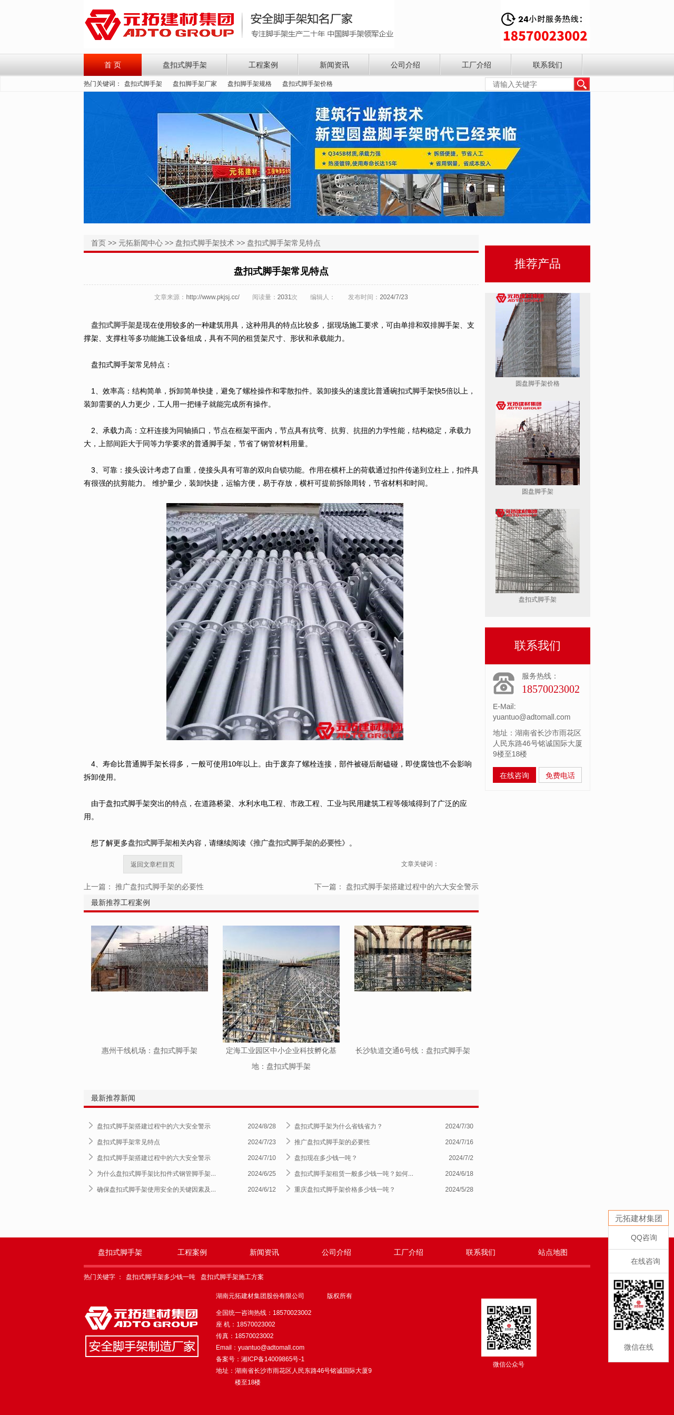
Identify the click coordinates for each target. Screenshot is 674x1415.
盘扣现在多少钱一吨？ (326, 1158)
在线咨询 (514, 775)
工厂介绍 (476, 65)
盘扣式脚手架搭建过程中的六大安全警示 (154, 1126)
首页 (98, 243)
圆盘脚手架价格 (538, 383)
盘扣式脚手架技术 (204, 243)
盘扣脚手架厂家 (195, 83)
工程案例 (263, 65)
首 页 (112, 65)
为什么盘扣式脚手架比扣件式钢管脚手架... (156, 1173)
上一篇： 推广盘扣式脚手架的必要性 (144, 886)
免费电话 (560, 775)
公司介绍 (405, 65)
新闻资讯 (334, 65)
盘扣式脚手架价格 (307, 83)
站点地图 (553, 1252)
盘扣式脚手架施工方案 (232, 1277)
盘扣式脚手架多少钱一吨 (160, 1277)
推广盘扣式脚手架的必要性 (332, 1142)
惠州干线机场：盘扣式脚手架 (149, 1050)
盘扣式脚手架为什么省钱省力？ (338, 1126)
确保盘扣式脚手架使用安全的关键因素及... (156, 1189)
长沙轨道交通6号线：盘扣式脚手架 (412, 1050)
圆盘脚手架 (537, 491)
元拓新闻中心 (140, 243)
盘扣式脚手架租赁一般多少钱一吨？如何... (353, 1173)
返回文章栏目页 (153, 864)
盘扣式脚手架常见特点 (284, 243)
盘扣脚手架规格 (249, 83)
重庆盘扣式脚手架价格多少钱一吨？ (344, 1189)
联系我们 (547, 65)
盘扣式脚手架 (185, 65)
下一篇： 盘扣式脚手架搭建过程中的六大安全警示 (396, 886)
